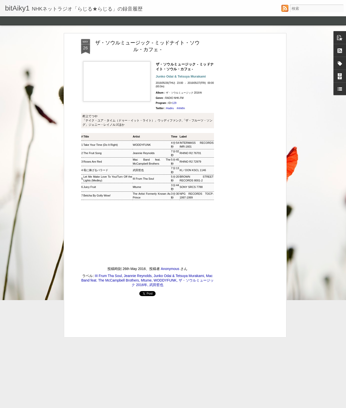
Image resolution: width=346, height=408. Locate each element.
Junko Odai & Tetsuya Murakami (179, 161)
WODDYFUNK (142, 29)
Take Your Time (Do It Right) (100, 29)
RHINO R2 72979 (190, 46)
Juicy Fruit (89, 72)
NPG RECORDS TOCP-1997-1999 (197, 80)
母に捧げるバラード (95, 55)
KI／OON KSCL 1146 (193, 55)
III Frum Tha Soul (143, 63)
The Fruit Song (92, 38)
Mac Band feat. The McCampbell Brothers (152, 46)
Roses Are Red (92, 46)
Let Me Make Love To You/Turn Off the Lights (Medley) (107, 63)
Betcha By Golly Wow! (97, 80)
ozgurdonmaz (192, 404)
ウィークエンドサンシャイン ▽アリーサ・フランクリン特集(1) (123, 327)
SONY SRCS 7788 (191, 72)
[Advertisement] (147, 202)
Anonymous (170, 154)
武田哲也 (138, 55)
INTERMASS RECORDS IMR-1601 (197, 29)
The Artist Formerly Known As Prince (152, 80)
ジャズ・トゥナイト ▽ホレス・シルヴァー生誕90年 (113, 291)
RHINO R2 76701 (190, 38)
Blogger (229, 404)
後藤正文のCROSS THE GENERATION (101, 358)
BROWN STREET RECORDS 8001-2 (197, 63)
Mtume (137, 72)
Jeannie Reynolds (144, 38)
